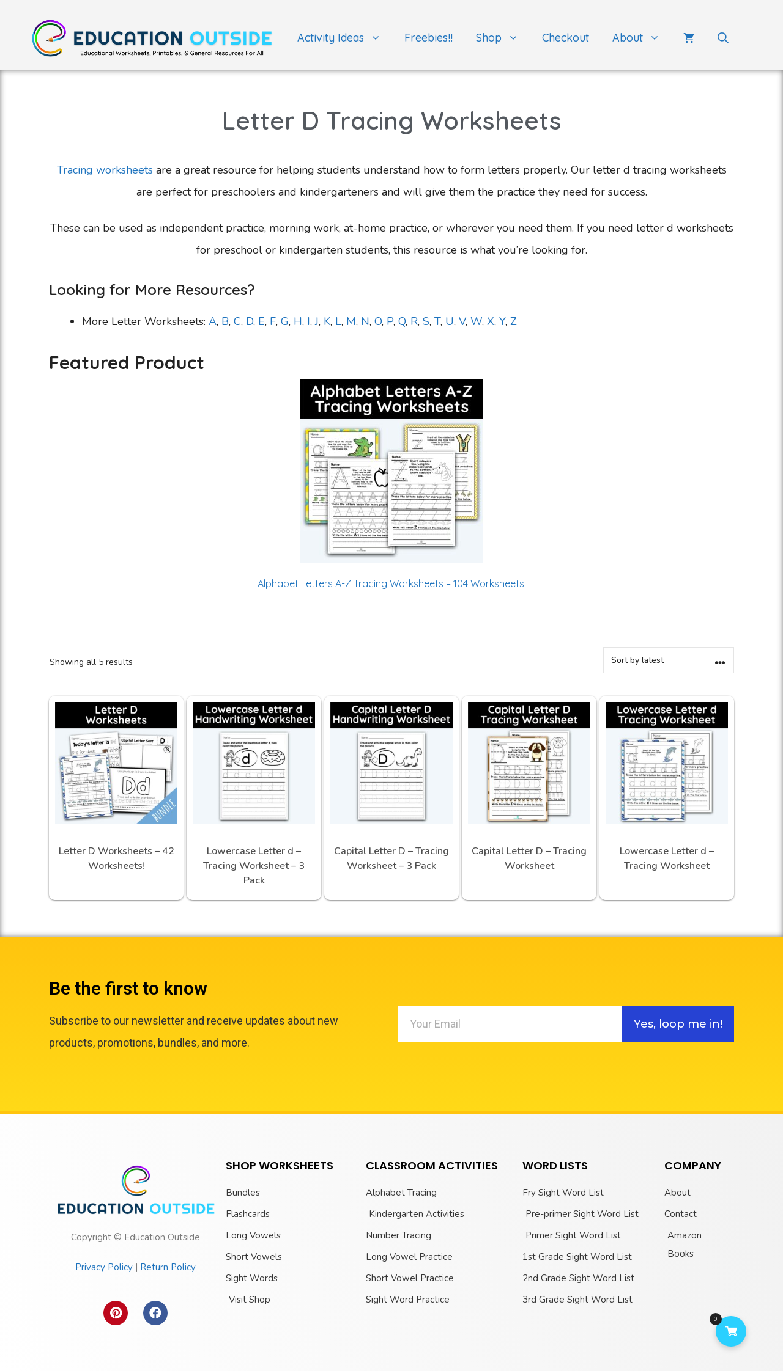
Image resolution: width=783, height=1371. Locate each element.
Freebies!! (428, 38)
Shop (503, 38)
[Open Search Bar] (723, 38)
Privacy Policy (104, 1267)
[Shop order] (668, 660)
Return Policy (168, 1267)
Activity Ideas (345, 38)
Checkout (565, 38)
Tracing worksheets (105, 170)
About (642, 38)
